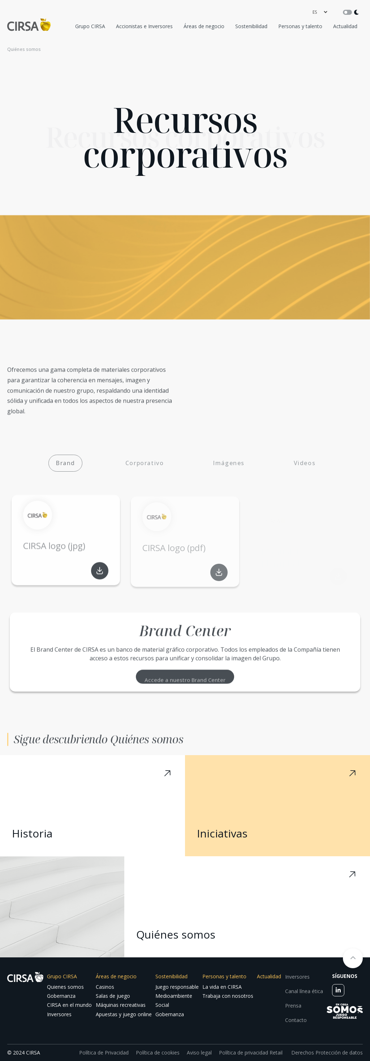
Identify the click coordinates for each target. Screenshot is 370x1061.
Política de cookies (158, 1052)
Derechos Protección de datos (326, 1052)
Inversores (59, 1014)
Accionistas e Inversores (144, 26)
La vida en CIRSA (222, 986)
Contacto (296, 1020)
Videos (305, 463)
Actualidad (345, 26)
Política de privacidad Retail (251, 1052)
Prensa (293, 1005)
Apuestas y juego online (124, 1014)
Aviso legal (199, 1052)
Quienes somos (65, 986)
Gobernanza (61, 995)
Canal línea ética (304, 991)
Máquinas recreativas (121, 1004)
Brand (65, 463)
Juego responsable (177, 986)
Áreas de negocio (204, 26)
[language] (319, 12)
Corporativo (144, 463)
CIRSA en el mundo (69, 1004)
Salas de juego (113, 995)
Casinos (105, 986)
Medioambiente (173, 995)
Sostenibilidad (251, 26)
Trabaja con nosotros (227, 995)
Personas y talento (300, 26)
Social (162, 1004)
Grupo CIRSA (90, 26)
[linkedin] (338, 990)
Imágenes (229, 463)
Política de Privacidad (104, 1052)
